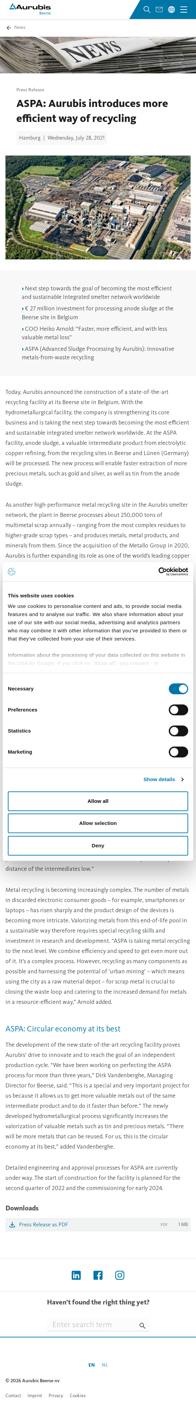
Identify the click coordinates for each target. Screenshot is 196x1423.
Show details (159, 779)
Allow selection (98, 823)
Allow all (98, 801)
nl (105, 1365)
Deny (98, 845)
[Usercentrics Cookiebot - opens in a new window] (158, 571)
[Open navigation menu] (184, 9)
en (91, 1365)
